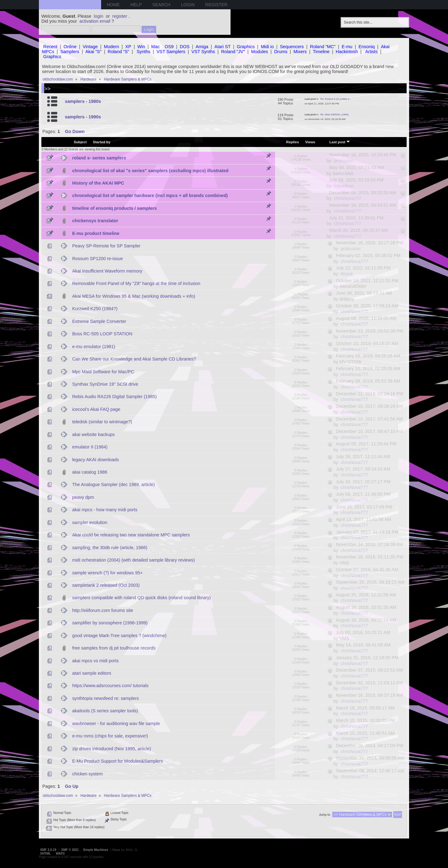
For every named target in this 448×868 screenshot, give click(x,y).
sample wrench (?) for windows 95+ (107, 572)
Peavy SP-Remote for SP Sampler (106, 245)
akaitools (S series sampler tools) (105, 710)
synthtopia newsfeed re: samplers (105, 698)
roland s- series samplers (99, 157)
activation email (94, 21)
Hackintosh (347, 51)
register (119, 16)
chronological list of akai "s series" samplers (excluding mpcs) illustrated (150, 170)
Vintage (90, 46)
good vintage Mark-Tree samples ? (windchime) (119, 635)
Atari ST (222, 46)
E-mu (347, 46)
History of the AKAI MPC (98, 183)
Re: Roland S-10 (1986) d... (335, 99)
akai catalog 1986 (89, 472)
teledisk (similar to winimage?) (102, 421)
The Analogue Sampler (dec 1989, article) (113, 484)
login (98, 16)
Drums (280, 51)
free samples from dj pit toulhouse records (114, 647)
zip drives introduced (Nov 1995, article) (111, 748)
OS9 (169, 46)
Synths (143, 51)
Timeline (321, 51)
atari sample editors (91, 673)
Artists (371, 51)
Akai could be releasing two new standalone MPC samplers (131, 534)
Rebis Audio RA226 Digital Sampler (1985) (114, 396)
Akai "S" (93, 51)
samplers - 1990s (83, 116)
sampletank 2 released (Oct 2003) (106, 585)
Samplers (69, 51)
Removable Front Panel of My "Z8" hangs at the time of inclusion (136, 283)
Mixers (299, 51)
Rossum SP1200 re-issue (97, 258)
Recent (50, 46)
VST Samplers (170, 51)
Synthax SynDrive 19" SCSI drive (105, 384)
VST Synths (203, 51)
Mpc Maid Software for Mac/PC (103, 371)
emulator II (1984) (90, 446)
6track (347, 273)
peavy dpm (83, 497)
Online (70, 46)
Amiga (202, 46)
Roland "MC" (322, 46)
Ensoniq (366, 46)
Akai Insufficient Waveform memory (107, 271)
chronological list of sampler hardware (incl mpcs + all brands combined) (150, 195)
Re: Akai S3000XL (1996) (334, 114)
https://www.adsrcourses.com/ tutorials (110, 685)
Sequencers (292, 46)
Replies (292, 142)
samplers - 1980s (83, 101)
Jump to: (325, 814)
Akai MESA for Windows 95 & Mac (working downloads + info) (133, 296)
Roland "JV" (233, 51)
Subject (80, 142)
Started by (101, 142)
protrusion (344, 160)
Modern (111, 46)
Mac (155, 46)
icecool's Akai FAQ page (96, 409)
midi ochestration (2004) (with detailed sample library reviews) (133, 560)
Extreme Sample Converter (99, 321)
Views (310, 142)
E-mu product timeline (95, 233)
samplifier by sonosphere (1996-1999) (109, 622)
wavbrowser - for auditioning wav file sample (116, 723)
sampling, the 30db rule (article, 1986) (109, 547)
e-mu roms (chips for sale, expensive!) (110, 735)
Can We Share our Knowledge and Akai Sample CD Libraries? (134, 358)
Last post (339, 142)
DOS (184, 46)
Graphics (246, 46)
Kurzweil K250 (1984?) (95, 308)
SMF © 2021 (70, 850)
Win (141, 46)
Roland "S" (118, 51)
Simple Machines (95, 850)
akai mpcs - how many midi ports (105, 509)
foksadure (343, 185)
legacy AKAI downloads (95, 459)
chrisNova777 (347, 198)
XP (128, 46)
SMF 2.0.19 (48, 850)
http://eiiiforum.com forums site (102, 610)
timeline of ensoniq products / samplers (114, 208)
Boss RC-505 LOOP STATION (102, 333)
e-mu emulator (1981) (93, 346)
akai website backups (93, 434)
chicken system (87, 773)
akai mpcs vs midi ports (95, 660)
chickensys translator (95, 220)
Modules (259, 51)
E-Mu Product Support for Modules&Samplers (117, 761)
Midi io (267, 46)
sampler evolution (89, 522)
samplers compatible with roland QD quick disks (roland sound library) (141, 597)
